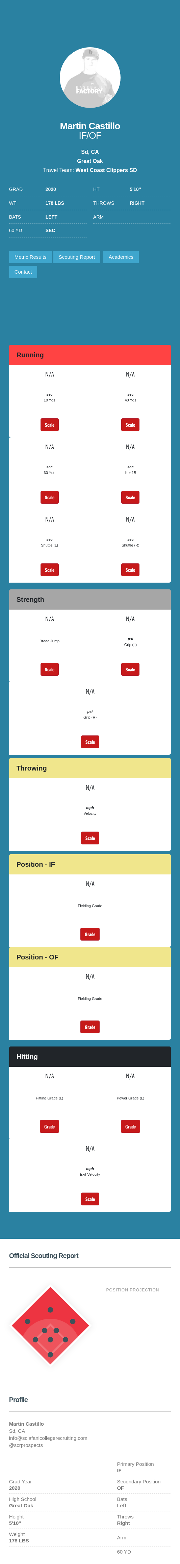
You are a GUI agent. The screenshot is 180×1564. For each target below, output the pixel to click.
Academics (121, 257)
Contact (23, 272)
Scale (49, 424)
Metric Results (31, 257)
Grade (90, 934)
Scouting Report (77, 257)
